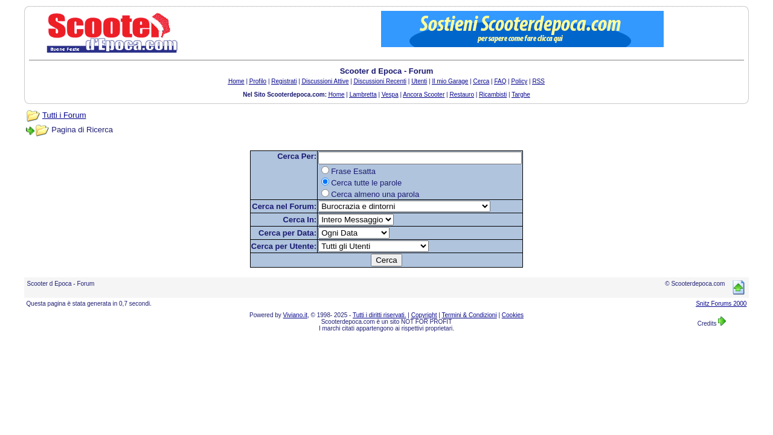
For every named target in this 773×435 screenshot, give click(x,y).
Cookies (513, 315)
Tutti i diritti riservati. (379, 315)
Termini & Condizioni (469, 315)
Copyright (424, 315)
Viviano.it (295, 315)
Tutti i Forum (64, 115)
